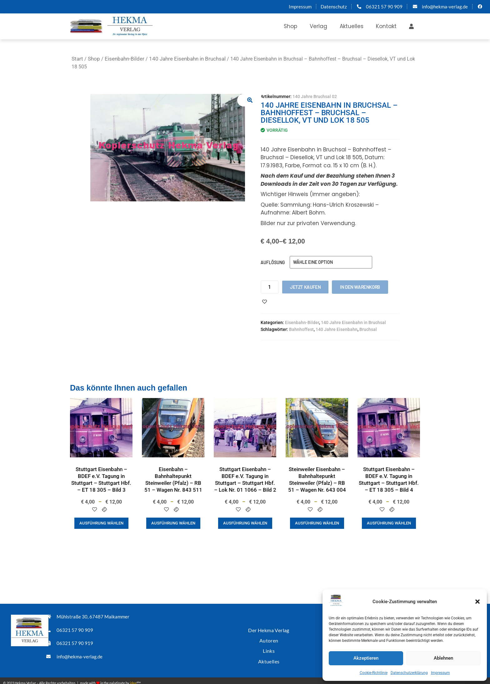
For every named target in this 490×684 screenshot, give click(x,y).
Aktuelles (351, 26)
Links (268, 647)
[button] (477, 601)
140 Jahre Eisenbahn (337, 329)
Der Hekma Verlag (268, 628)
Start (77, 59)
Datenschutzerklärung (409, 673)
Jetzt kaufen (305, 287)
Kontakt (386, 26)
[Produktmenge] (270, 287)
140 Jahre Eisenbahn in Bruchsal (187, 59)
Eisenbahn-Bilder (124, 59)
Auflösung (273, 262)
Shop (290, 26)
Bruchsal (368, 329)
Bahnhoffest (301, 329)
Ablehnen (443, 658)
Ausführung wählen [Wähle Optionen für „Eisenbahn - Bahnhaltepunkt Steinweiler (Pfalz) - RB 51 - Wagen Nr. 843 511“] (173, 523)
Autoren (269, 638)
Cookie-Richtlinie (374, 673)
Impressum (440, 673)
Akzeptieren (365, 658)
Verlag (318, 26)
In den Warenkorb (360, 287)
